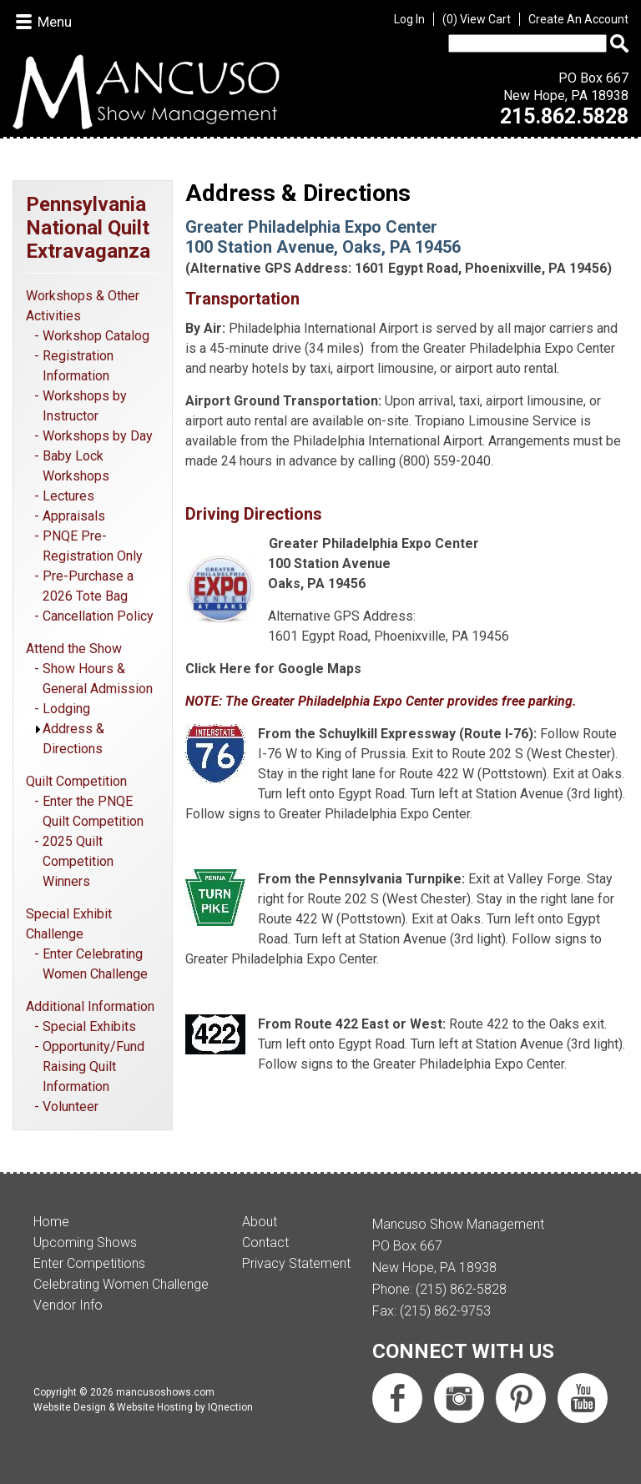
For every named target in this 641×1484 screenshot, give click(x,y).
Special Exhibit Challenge (69, 924)
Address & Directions (73, 739)
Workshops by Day (98, 436)
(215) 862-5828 (461, 1289)
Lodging (66, 709)
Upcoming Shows (85, 1242)
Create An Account (578, 19)
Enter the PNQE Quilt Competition (93, 811)
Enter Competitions (89, 1263)
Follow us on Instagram (459, 1398)
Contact (265, 1242)
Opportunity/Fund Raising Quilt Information (93, 1066)
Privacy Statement (296, 1263)
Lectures (68, 496)
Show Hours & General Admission (98, 679)
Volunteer (70, 1106)
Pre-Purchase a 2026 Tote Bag (88, 586)
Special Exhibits (89, 1026)
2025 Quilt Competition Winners (78, 861)
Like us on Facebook (397, 1398)
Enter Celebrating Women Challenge (95, 964)
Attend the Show (74, 648)
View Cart (476, 19)
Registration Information (78, 366)
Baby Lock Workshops (76, 466)
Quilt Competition (76, 781)
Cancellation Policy (98, 616)
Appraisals (74, 516)
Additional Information (90, 1006)
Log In (409, 19)
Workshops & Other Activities (82, 306)
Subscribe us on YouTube (583, 1398)
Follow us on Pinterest (521, 1398)
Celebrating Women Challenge (121, 1284)
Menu (55, 21)
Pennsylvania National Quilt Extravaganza (88, 228)
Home (51, 1222)
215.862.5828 (564, 116)
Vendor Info (68, 1305)
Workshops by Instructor (85, 406)
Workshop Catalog (96, 336)
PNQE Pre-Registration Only (93, 546)
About (259, 1222)
